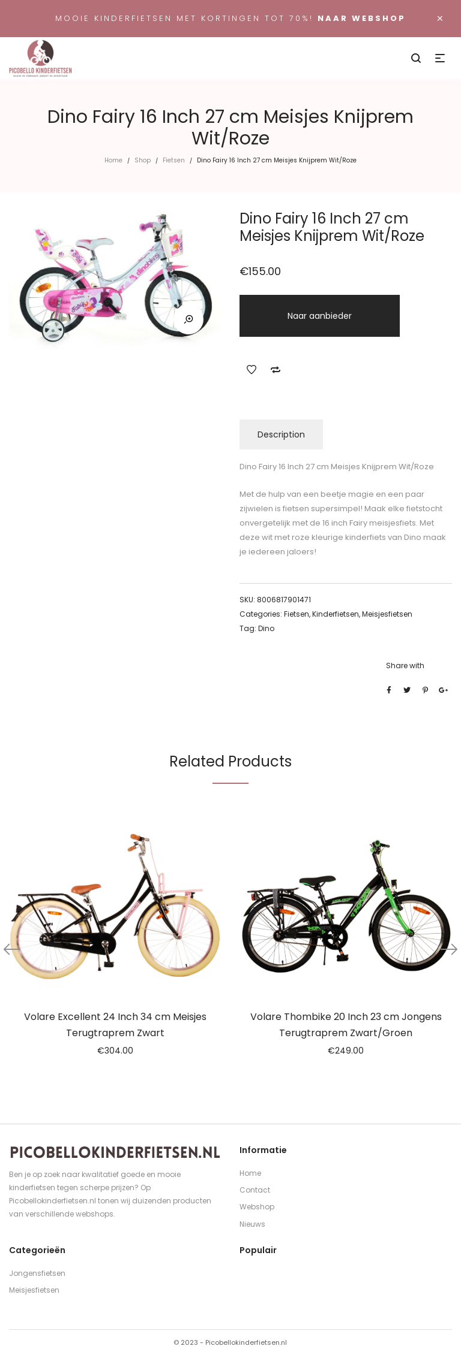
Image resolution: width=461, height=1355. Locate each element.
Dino (266, 628)
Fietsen (174, 160)
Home (113, 160)
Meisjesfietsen (387, 614)
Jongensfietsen (37, 1273)
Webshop (257, 1207)
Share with (405, 665)
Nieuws (252, 1224)
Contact (255, 1190)
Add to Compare (276, 370)
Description (281, 434)
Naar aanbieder (320, 316)
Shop (142, 160)
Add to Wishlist (252, 370)
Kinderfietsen (335, 614)
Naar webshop (362, 18)
